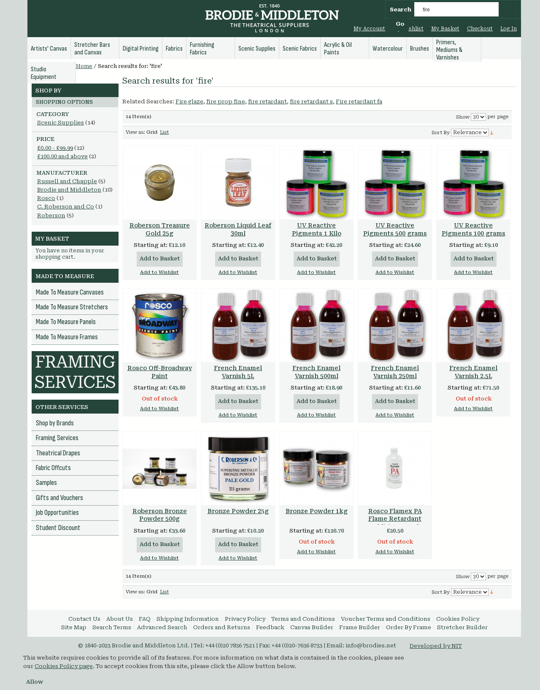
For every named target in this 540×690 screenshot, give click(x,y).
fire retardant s (311, 101)
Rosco (46, 198)
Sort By (441, 132)
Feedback (270, 627)
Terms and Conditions (303, 619)
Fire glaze (189, 101)
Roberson (51, 215)
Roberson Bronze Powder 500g (159, 515)
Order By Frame (408, 627)
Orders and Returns (221, 627)
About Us (119, 619)
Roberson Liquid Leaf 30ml (238, 229)
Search (400, 9)
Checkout (480, 29)
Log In (508, 29)
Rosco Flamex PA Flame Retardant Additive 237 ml (395, 519)
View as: (135, 132)
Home (84, 66)
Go (400, 24)
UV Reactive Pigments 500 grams (395, 229)
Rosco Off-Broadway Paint (159, 372)
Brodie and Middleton (69, 190)
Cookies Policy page (64, 666)
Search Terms (111, 627)
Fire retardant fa (359, 101)
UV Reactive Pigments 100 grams (473, 229)
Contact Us (84, 619)
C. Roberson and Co (65, 206)
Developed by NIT (436, 646)
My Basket (445, 29)
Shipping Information (188, 619)
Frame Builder (359, 627)
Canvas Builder (311, 627)
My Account (369, 29)
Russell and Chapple (67, 181)
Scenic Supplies (60, 122)
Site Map (73, 627)
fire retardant (267, 101)
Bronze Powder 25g (238, 511)
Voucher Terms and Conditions (385, 619)
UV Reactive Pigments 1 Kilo (316, 229)
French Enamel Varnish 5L (238, 372)
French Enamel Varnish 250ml (395, 372)
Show (463, 117)
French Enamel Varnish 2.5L (473, 372)
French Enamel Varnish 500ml (316, 372)
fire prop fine (225, 101)
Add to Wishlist (159, 272)
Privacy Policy (245, 619)
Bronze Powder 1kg (317, 511)
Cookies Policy (457, 619)
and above (62, 156)
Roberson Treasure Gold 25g (160, 229)
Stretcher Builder (462, 627)
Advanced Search (162, 627)
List (164, 132)
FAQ (145, 619)
